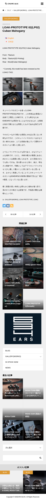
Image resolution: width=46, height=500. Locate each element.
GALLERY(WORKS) (11, 19)
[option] (11, 482)
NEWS (8, 368)
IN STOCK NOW (11, 362)
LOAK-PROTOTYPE (26, 199)
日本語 (10, 42)
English (11, 38)
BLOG (7, 351)
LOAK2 (35, 199)
